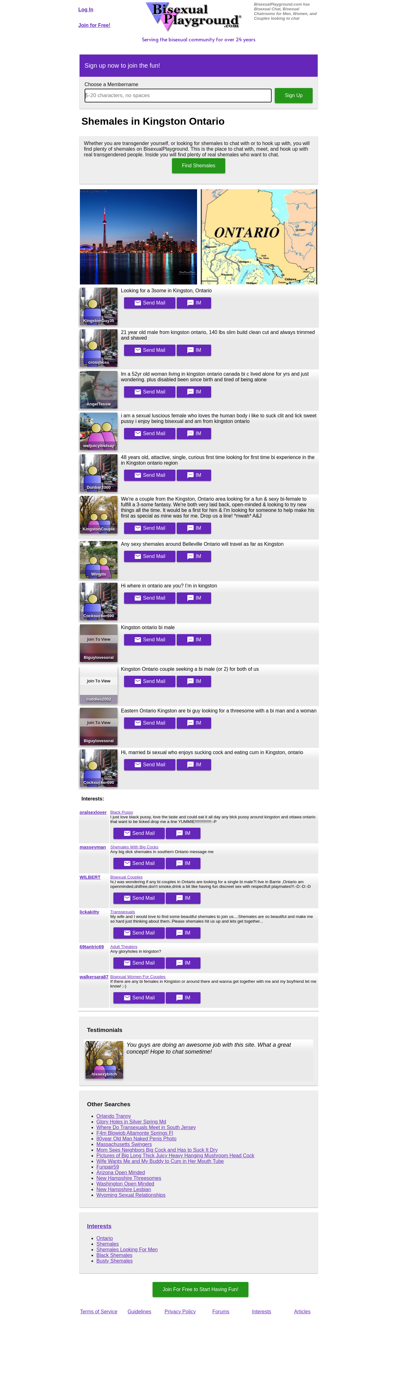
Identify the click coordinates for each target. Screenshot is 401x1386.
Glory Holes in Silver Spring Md (131, 1121)
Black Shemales (114, 1255)
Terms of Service (98, 1311)
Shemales (107, 1244)
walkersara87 (94, 976)
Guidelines (139, 1311)
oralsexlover (93, 812)
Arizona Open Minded (120, 1172)
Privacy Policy (180, 1311)
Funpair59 (107, 1167)
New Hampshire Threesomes (128, 1178)
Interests (99, 1226)
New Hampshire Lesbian (123, 1189)
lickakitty (89, 911)
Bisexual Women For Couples (137, 976)
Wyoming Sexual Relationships (130, 1195)
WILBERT (90, 877)
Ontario (104, 1238)
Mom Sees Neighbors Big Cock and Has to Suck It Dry (157, 1150)
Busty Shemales (114, 1261)
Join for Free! (94, 25)
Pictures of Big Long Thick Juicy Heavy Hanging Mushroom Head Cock (175, 1155)
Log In (85, 9)
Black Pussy (121, 812)
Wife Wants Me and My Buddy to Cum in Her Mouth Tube (160, 1161)
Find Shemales (199, 165)
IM (194, 303)
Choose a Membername (111, 84)
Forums (220, 1311)
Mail (149, 303)
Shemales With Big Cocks (134, 847)
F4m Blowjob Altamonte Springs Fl (134, 1133)
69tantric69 (92, 946)
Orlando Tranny (113, 1116)
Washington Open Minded (125, 1183)
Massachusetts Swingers (124, 1144)
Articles (302, 1311)
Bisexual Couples (126, 877)
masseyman (93, 847)
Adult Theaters (123, 946)
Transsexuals (122, 911)
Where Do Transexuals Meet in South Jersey (146, 1127)
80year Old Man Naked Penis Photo (136, 1138)
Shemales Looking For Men (127, 1249)
